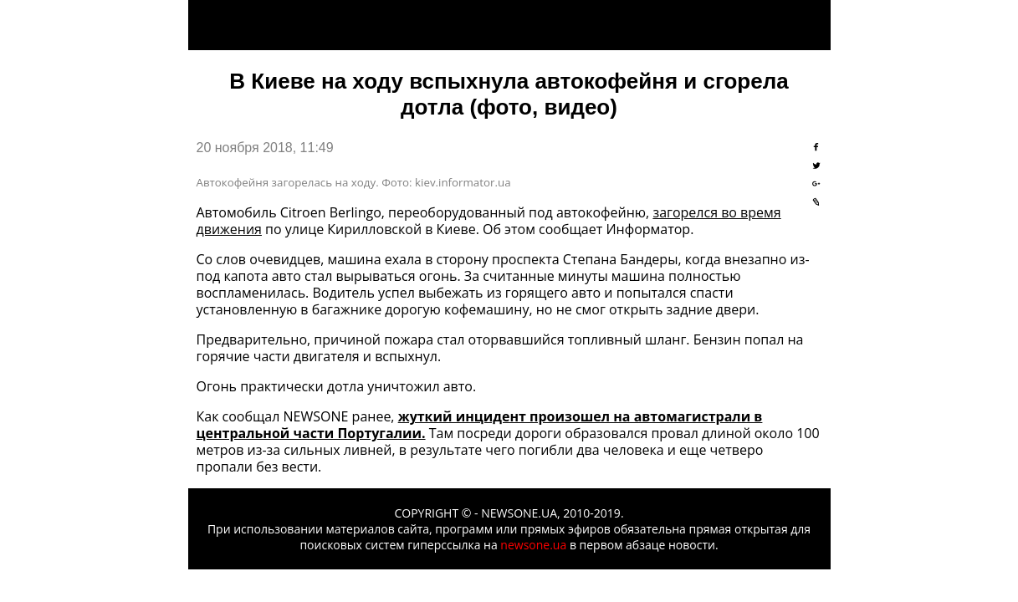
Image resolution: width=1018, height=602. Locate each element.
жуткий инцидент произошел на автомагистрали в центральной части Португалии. (480, 424)
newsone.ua (533, 545)
